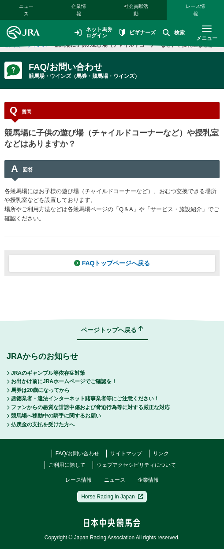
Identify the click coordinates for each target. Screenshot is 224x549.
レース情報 (195, 10)
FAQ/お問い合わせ (77, 453)
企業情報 (78, 10)
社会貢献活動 (136, 10)
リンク (161, 453)
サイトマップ (126, 453)
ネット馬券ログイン (93, 32)
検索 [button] (174, 32)
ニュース (26, 10)
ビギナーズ (137, 32)
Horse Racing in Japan (112, 497)
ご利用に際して (67, 465)
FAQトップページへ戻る (112, 263)
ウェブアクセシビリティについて (136, 465)
